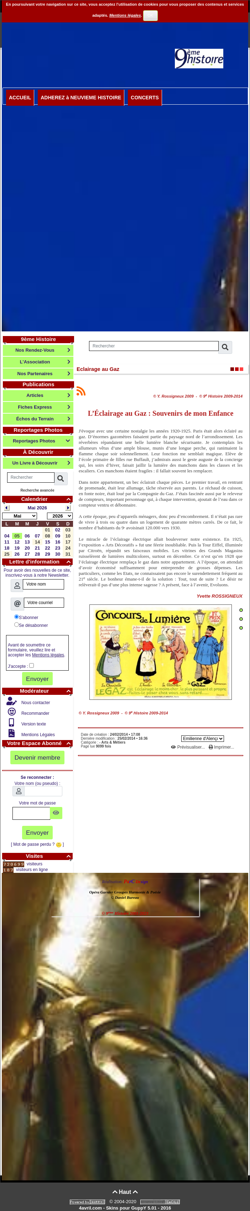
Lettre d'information (41, 562)
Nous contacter (35, 702)
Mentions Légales (37, 734)
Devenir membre (38, 757)
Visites (49, 856)
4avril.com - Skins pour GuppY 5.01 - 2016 (125, 1208)
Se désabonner (31, 625)
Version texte (33, 724)
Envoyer (37, 678)
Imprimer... (221, 747)
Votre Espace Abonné (40, 743)
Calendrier (47, 499)
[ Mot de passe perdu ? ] (37, 844)
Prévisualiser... (188, 747)
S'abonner (26, 617)
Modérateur (46, 691)
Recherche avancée (37, 490)
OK (150, 15)
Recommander (35, 713)
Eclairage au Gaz (98, 369)
